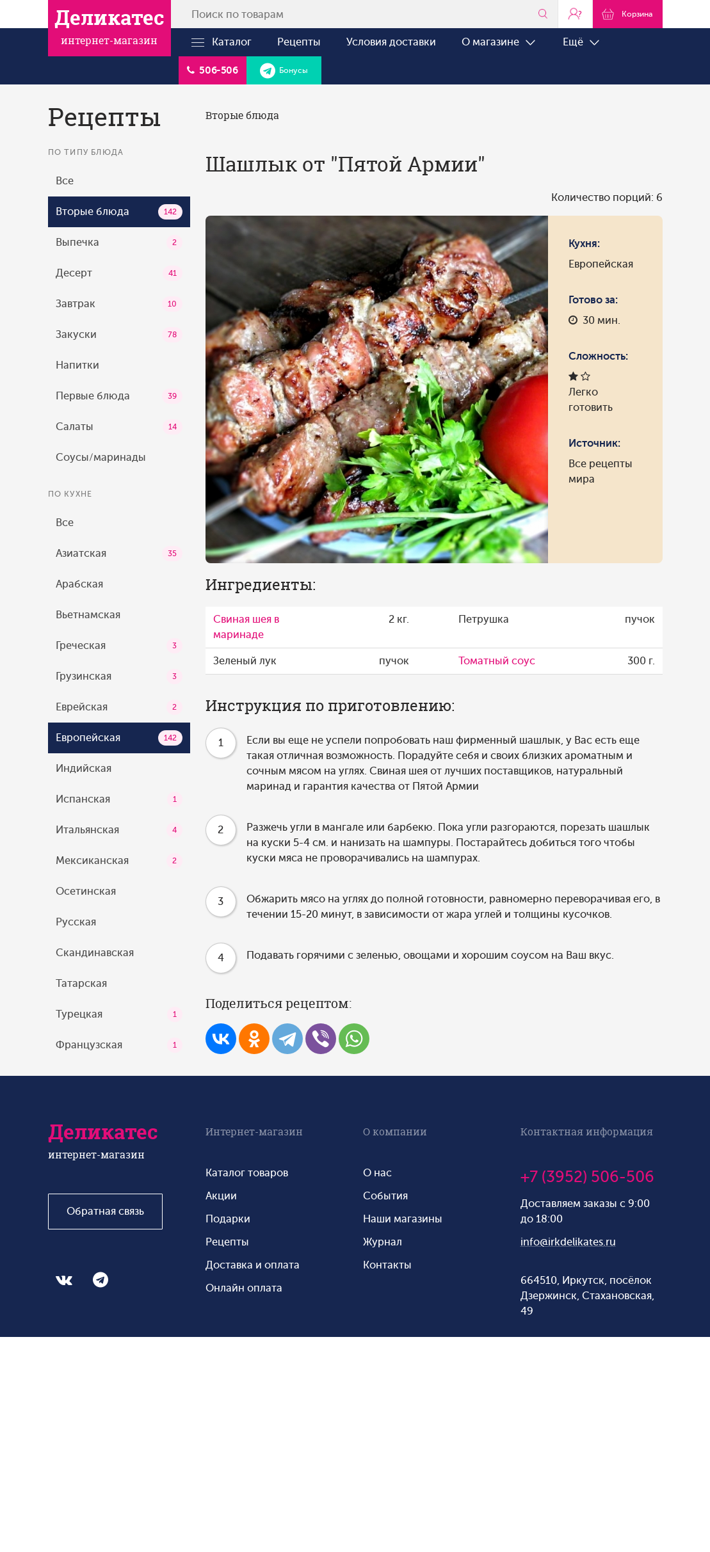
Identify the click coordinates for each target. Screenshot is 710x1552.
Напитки (77, 365)
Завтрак (119, 304)
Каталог (221, 42)
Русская (76, 922)
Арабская (79, 584)
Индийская (83, 768)
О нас (377, 1173)
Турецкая (119, 1014)
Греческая (119, 645)
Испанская (119, 799)
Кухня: (584, 243)
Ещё (582, 42)
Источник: (594, 443)
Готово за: (593, 300)
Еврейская (119, 707)
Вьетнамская (88, 615)
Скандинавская (95, 953)
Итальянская (119, 830)
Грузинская (119, 676)
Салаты (119, 427)
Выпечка (119, 242)
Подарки (228, 1219)
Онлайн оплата (244, 1288)
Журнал (382, 1242)
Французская (119, 1045)
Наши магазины (402, 1219)
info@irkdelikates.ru (568, 1242)
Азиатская (119, 553)
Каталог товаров (247, 1173)
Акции (221, 1196)
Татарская (81, 983)
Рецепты (299, 42)
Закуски (119, 334)
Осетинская (86, 891)
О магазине (499, 42)
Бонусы (284, 70)
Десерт (119, 273)
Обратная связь (105, 1211)
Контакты (387, 1265)
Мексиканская (119, 860)
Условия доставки (391, 42)
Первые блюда (119, 396)
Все (65, 181)
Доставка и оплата (253, 1265)
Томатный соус (496, 661)
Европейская (119, 738)
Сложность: (598, 356)
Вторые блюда (119, 212)
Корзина (627, 13)
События (385, 1196)
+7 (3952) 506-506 (587, 1177)
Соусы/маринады (101, 457)
